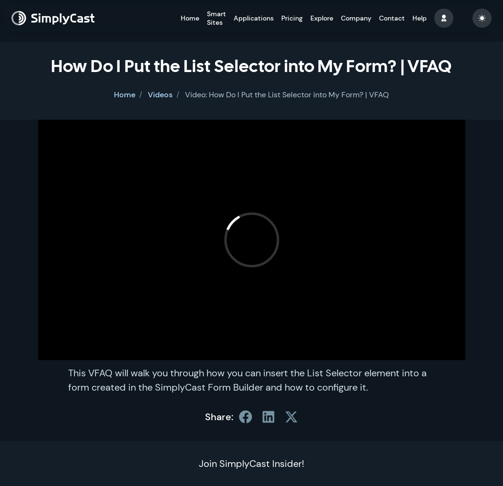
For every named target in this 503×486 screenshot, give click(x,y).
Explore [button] (321, 18)
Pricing (292, 18)
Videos (160, 95)
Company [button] (356, 18)
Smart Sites (216, 18)
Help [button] (419, 18)
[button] (443, 18)
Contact (392, 18)
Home (190, 18)
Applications (254, 18)
